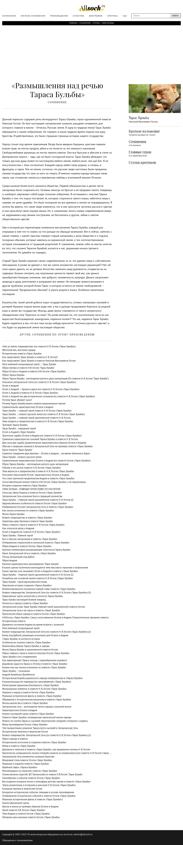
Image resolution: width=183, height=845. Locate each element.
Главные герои (140, 152)
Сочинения (84, 23)
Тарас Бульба (108, 23)
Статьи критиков (142, 162)
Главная (73, 23)
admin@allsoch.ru (83, 834)
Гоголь (96, 23)
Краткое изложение (144, 131)
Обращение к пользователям (17, 840)
